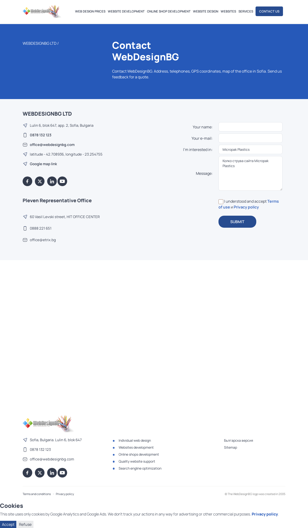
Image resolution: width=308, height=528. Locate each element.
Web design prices (90, 11)
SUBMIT (237, 221)
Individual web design (135, 440)
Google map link (43, 163)
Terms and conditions (37, 494)
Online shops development (139, 454)
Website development (126, 11)
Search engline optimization (140, 468)
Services (245, 11)
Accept (8, 524)
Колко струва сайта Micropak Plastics (250, 173)
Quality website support (137, 461)
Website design (205, 11)
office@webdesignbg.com (52, 144)
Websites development (136, 447)
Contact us (269, 11)
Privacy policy (246, 207)
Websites (228, 11)
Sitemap (230, 447)
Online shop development (169, 11)
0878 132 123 (40, 135)
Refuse (25, 524)
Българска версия (238, 440)
